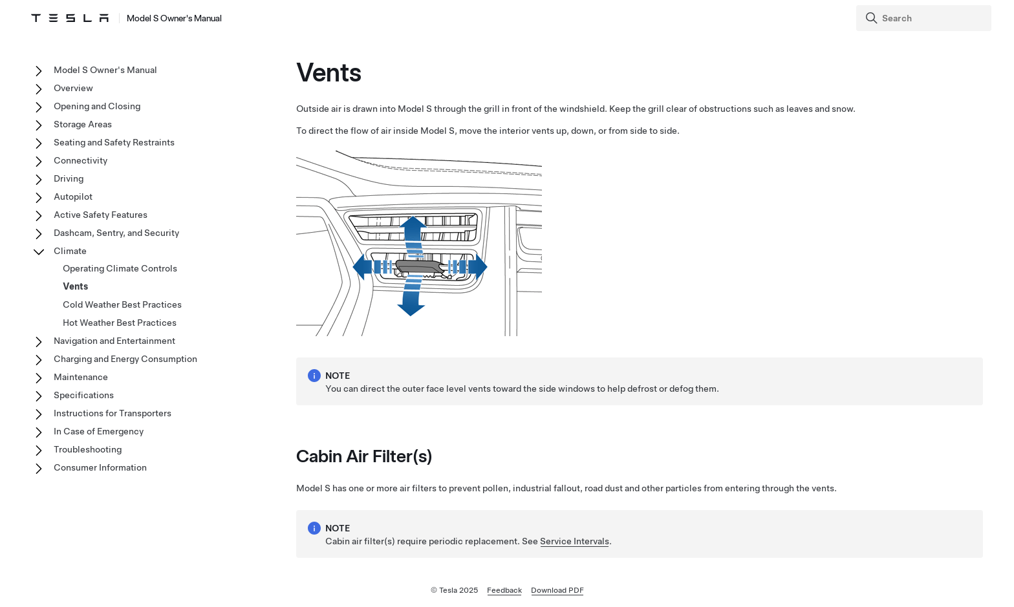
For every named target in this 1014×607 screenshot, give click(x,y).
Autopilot (73, 196)
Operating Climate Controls (120, 268)
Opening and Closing (97, 106)
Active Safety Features (100, 214)
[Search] (925, 18)
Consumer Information (100, 467)
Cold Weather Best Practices (122, 304)
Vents (75, 286)
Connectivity (80, 160)
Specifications (84, 395)
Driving (68, 178)
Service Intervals (574, 541)
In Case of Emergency (99, 431)
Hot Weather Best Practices (120, 322)
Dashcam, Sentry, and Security (116, 233)
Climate (70, 251)
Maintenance (81, 377)
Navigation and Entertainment (114, 340)
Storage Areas (83, 124)
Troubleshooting (88, 449)
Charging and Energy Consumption (125, 359)
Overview (73, 88)
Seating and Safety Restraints (114, 142)
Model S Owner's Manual (105, 70)
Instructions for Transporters (112, 413)
